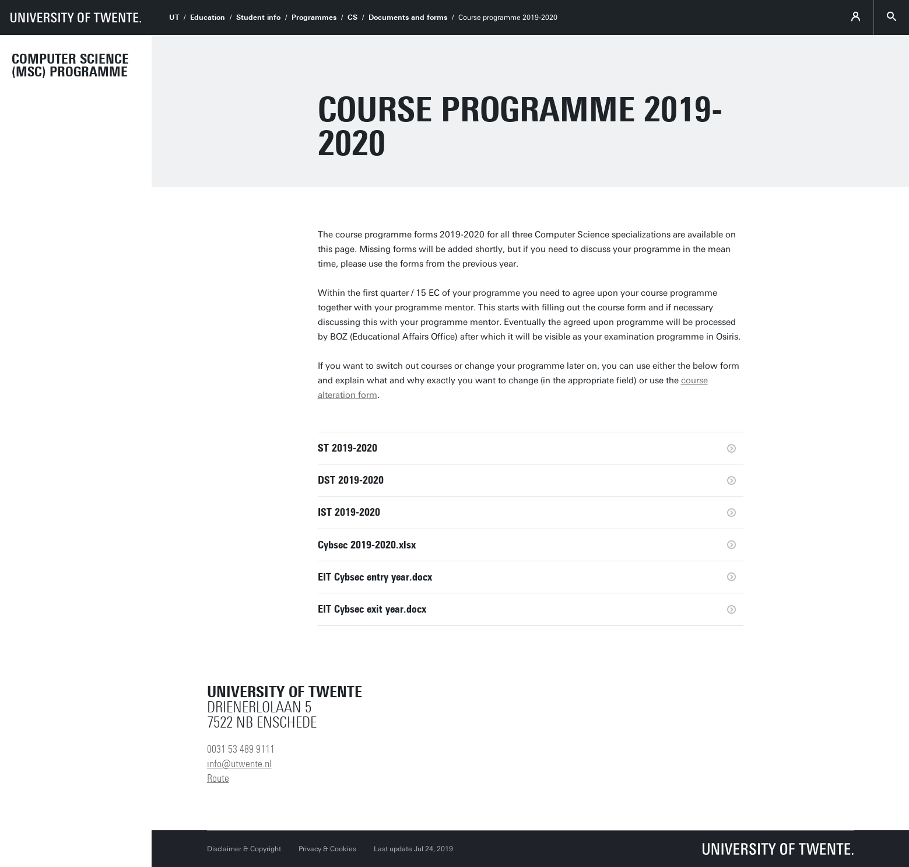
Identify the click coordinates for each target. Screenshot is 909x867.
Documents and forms (407, 17)
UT (174, 17)
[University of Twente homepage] (76, 17)
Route (218, 778)
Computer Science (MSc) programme (70, 65)
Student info (258, 17)
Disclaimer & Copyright (244, 849)
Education (207, 17)
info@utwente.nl (239, 763)
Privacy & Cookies (327, 849)
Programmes (314, 17)
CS (352, 17)
